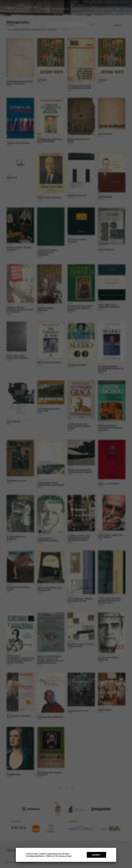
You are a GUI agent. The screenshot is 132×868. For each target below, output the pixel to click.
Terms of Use (65, 856)
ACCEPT (96, 855)
